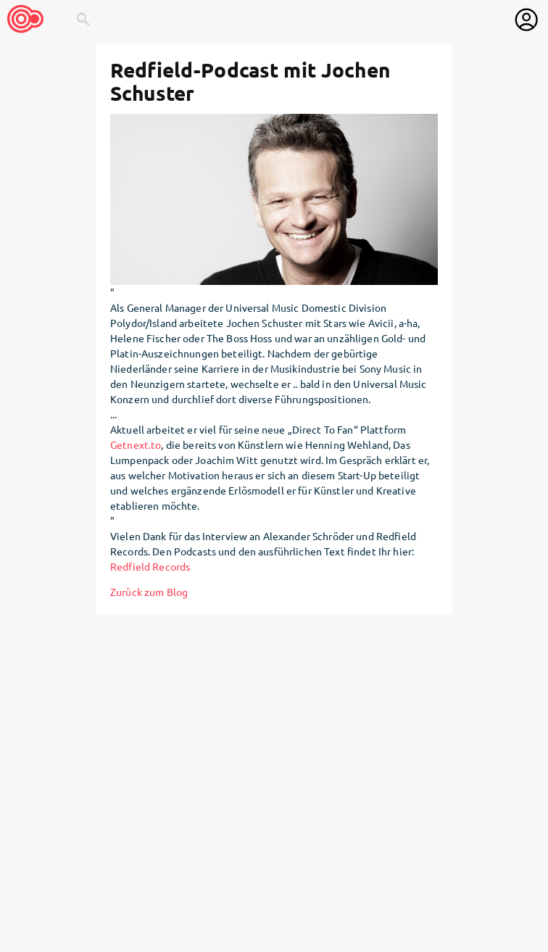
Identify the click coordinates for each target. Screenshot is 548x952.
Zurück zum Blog (149, 591)
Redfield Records (150, 566)
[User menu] (526, 19)
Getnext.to (135, 444)
